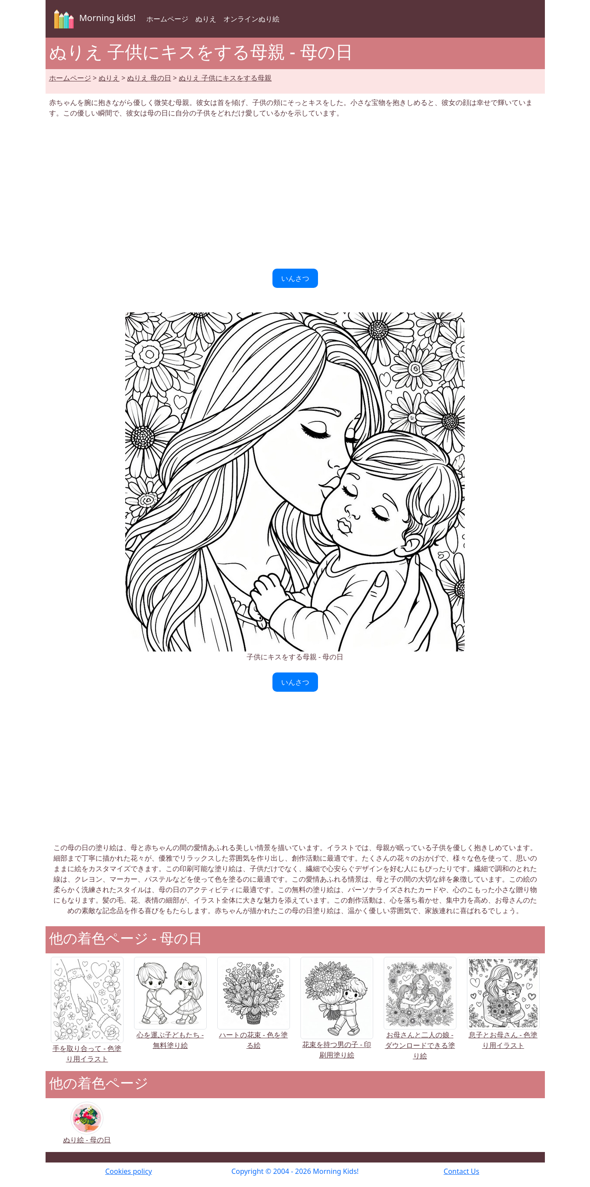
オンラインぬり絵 (251, 19)
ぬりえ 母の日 (149, 78)
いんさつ (295, 278)
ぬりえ (205, 19)
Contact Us (461, 1171)
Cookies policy (128, 1171)
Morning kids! (93, 19)
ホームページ (167, 19)
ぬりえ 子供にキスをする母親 (225, 78)
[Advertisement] (295, 193)
